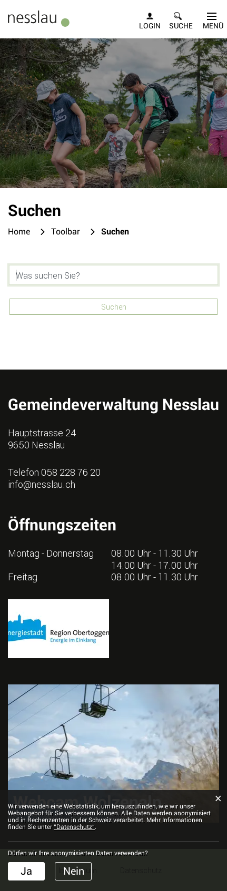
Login (150, 26)
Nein (73, 871)
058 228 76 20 (71, 472)
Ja (26, 871)
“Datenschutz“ (74, 827)
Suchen (113, 307)
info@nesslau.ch (41, 484)
